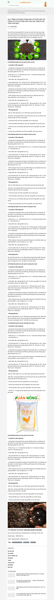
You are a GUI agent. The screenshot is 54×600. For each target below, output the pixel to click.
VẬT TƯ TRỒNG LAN (12, 555)
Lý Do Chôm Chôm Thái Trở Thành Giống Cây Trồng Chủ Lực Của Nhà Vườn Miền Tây (31, 594)
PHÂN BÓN (10, 558)
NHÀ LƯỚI (10, 567)
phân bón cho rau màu (17, 542)
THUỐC (9, 560)
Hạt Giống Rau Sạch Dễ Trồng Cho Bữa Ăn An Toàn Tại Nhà (30, 587)
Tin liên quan (12, 571)
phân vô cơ (33, 542)
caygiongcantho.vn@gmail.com (19, 539)
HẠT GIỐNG (10, 553)
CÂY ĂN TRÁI (11, 551)
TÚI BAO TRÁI (11, 562)
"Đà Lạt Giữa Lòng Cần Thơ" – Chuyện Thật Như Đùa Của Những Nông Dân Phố (30, 581)
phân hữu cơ (26, 542)
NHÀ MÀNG (10, 565)
